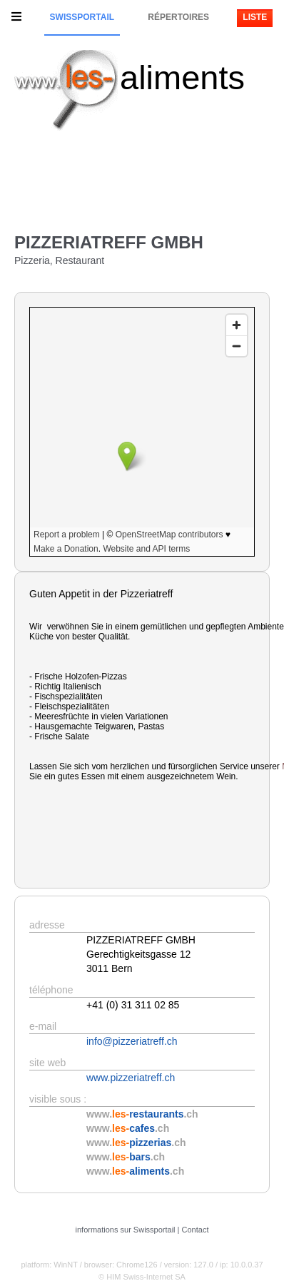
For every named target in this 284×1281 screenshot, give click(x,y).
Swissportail (82, 17)
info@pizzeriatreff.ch (132, 1041)
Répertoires (178, 17)
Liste (255, 17)
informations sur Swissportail (126, 1229)
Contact (195, 1229)
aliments (182, 77)
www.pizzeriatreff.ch (130, 1077)
